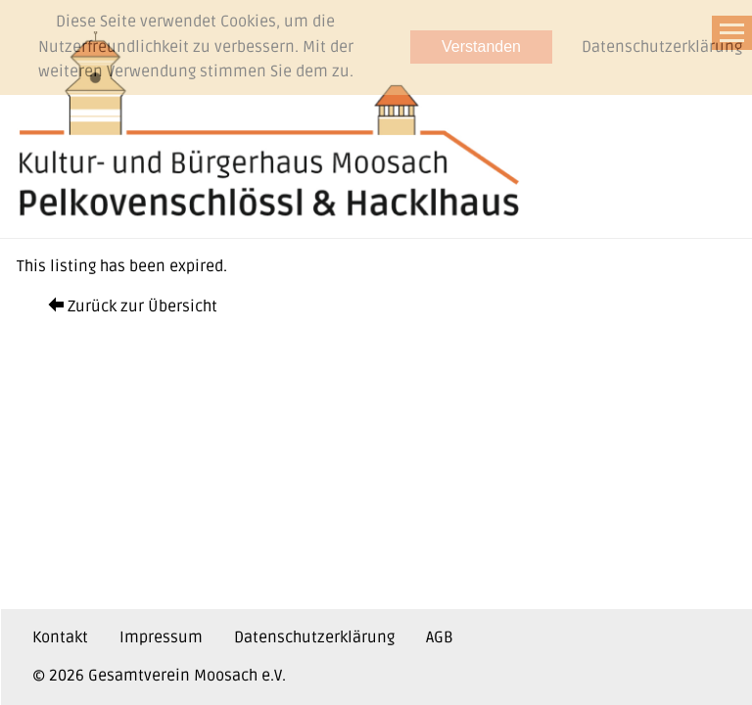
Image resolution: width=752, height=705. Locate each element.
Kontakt (60, 637)
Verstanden (481, 46)
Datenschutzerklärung (314, 637)
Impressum (161, 637)
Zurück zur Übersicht (132, 306)
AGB (439, 637)
